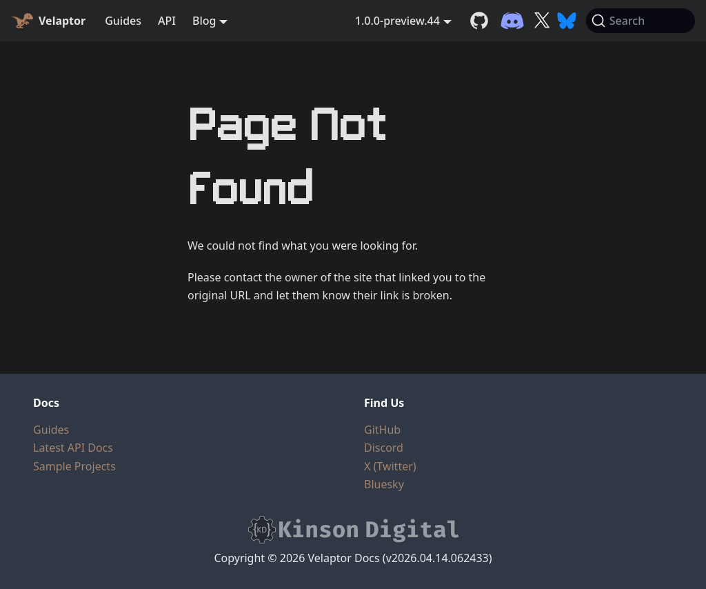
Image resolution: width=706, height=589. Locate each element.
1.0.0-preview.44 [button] (397, 20)
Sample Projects (74, 466)
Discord (383, 447)
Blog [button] (204, 20)
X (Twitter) (390, 466)
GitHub (382, 429)
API (167, 20)
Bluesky (384, 484)
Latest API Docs (73, 447)
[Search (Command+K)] (640, 20)
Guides (123, 20)
